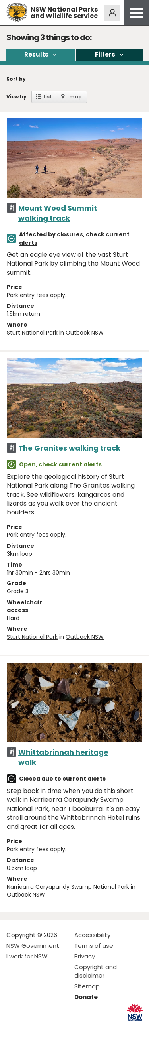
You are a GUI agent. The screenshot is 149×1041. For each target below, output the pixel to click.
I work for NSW (27, 956)
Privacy (84, 956)
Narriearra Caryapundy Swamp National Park (68, 887)
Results (36, 54)
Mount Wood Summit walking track (57, 213)
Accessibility (92, 935)
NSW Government (32, 945)
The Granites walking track (69, 448)
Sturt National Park (32, 333)
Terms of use (93, 945)
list (48, 96)
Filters (105, 54)
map (75, 96)
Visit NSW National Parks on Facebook (13, 1028)
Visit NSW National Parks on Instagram (30, 1028)
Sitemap (87, 986)
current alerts (80, 464)
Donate (86, 997)
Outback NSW (85, 333)
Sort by (16, 78)
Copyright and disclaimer (95, 971)
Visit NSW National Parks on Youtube (48, 1028)
